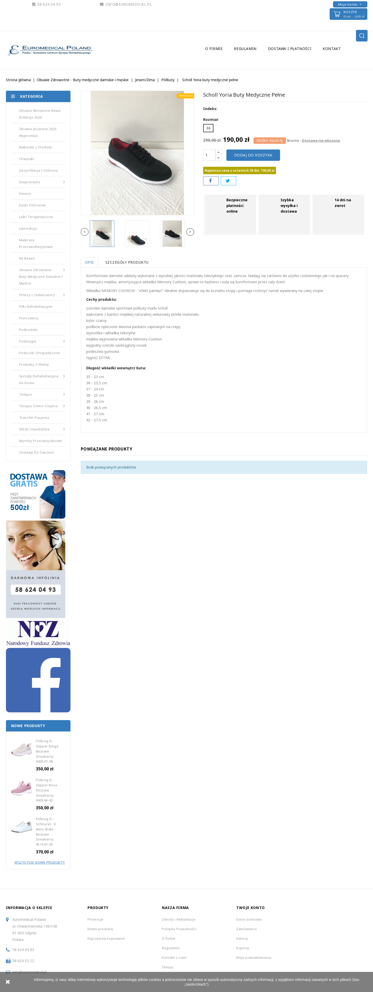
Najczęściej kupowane (106, 938)
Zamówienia (246, 929)
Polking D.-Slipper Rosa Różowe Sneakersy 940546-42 (46, 790)
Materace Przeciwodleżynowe (36, 243)
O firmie (214, 48)
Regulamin (245, 48)
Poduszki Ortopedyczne (39, 353)
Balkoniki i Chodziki (35, 147)
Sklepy (167, 967)
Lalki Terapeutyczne (36, 216)
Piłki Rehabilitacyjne (36, 306)
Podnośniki (28, 329)
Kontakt (332, 48)
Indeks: (210, 108)
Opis (89, 262)
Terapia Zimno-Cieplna (42, 406)
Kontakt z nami (174, 957)
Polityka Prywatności (179, 929)
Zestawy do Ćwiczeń (36, 452)
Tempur (42, 394)
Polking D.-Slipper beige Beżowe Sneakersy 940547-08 (47, 751)
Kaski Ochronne (32, 205)
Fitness (25, 193)
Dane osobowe (249, 919)
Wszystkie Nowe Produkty (39, 862)
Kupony (242, 948)
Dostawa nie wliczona (321, 140)
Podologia (42, 341)
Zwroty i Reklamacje (178, 919)
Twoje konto (250, 907)
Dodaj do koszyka (253, 155)
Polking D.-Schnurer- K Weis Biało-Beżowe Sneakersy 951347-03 (46, 831)
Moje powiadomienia (253, 957)
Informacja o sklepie (29, 907)
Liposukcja (28, 228)
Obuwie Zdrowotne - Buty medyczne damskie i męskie (42, 276)
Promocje (96, 919)
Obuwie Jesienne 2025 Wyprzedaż (38, 132)
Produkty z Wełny (34, 364)
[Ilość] (209, 155)
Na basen (27, 258)
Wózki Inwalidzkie (42, 429)
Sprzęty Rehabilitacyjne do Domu (42, 379)
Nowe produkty (101, 929)
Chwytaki (26, 158)
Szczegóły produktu (127, 262)
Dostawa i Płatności (289, 48)
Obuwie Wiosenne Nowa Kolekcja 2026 (40, 114)
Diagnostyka (42, 182)
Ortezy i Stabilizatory (42, 294)
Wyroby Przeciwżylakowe (40, 440)
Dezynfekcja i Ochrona (38, 170)
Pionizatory (28, 318)
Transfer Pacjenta (34, 417)
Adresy (242, 938)
